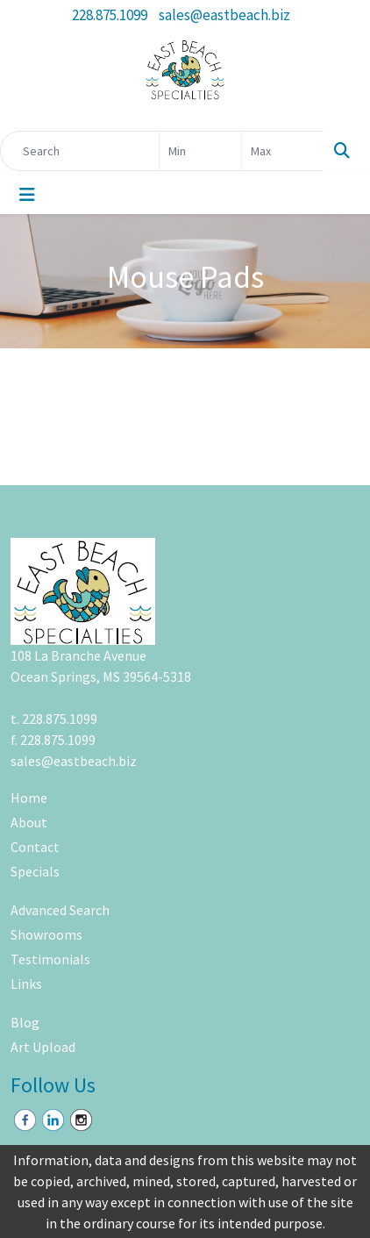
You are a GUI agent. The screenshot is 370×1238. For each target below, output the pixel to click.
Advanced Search (60, 910)
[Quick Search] (80, 151)
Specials (35, 871)
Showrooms (46, 934)
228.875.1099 (109, 15)
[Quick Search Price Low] (200, 151)
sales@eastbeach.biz (224, 15)
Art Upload (43, 1047)
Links (26, 983)
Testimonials (50, 959)
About (29, 822)
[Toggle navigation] (27, 194)
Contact (35, 846)
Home (29, 797)
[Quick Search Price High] (282, 151)
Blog (25, 1022)
